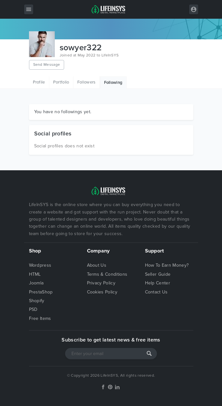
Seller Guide (158, 274)
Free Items (40, 318)
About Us (97, 265)
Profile (39, 82)
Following (113, 82)
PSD (33, 309)
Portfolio (61, 82)
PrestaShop (41, 292)
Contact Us (156, 292)
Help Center (157, 283)
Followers (86, 82)
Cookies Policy (102, 292)
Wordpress (40, 265)
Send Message (46, 64)
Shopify (36, 300)
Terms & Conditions (107, 274)
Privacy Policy (101, 283)
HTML (35, 274)
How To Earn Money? (167, 265)
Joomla (36, 283)
